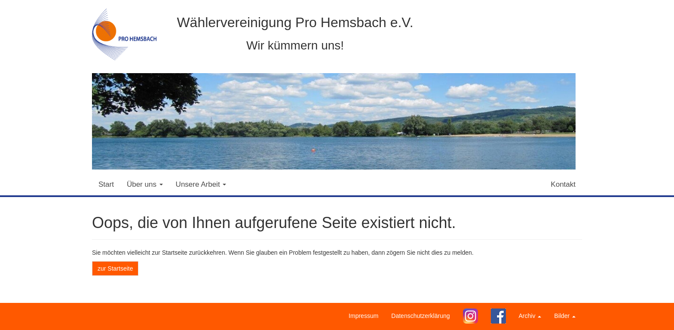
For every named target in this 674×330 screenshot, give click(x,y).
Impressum (363, 315)
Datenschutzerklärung (420, 315)
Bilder (565, 315)
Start (106, 184)
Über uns (145, 184)
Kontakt (563, 184)
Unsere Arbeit (201, 184)
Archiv (530, 315)
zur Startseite (115, 268)
